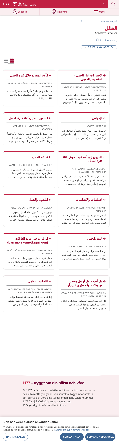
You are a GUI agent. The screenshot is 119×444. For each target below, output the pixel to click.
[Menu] (99, 11)
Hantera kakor (15, 437)
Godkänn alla (71, 437)
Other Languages (98, 47)
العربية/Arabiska (109, 21)
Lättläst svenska (106, 40)
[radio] (11, 61)
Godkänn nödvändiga (100, 437)
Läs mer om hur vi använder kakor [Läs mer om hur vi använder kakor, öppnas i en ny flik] (71, 431)
